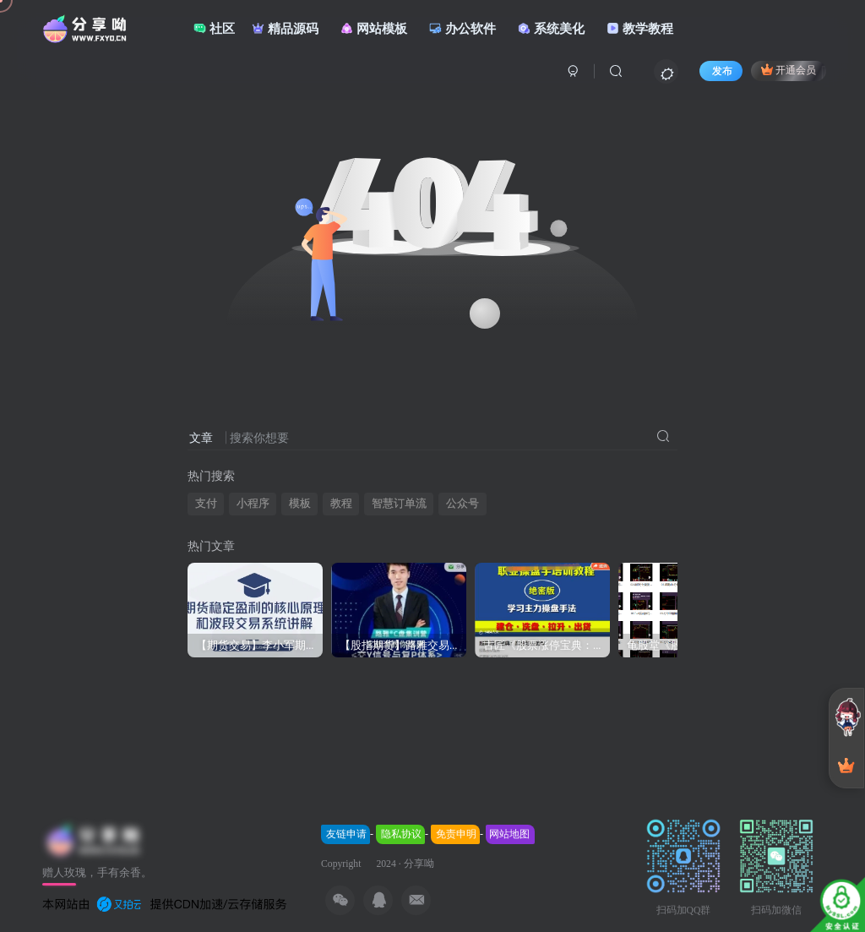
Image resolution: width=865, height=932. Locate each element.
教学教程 (640, 28)
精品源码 (285, 28)
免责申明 (456, 834)
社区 (214, 28)
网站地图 (509, 834)
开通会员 (788, 69)
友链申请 (346, 834)
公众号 (462, 503)
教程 (341, 503)
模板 (300, 503)
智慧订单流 (399, 503)
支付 (206, 503)
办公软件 (462, 28)
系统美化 (551, 28)
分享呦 (419, 863)
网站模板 (373, 28)
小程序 (253, 503)
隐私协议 (401, 834)
